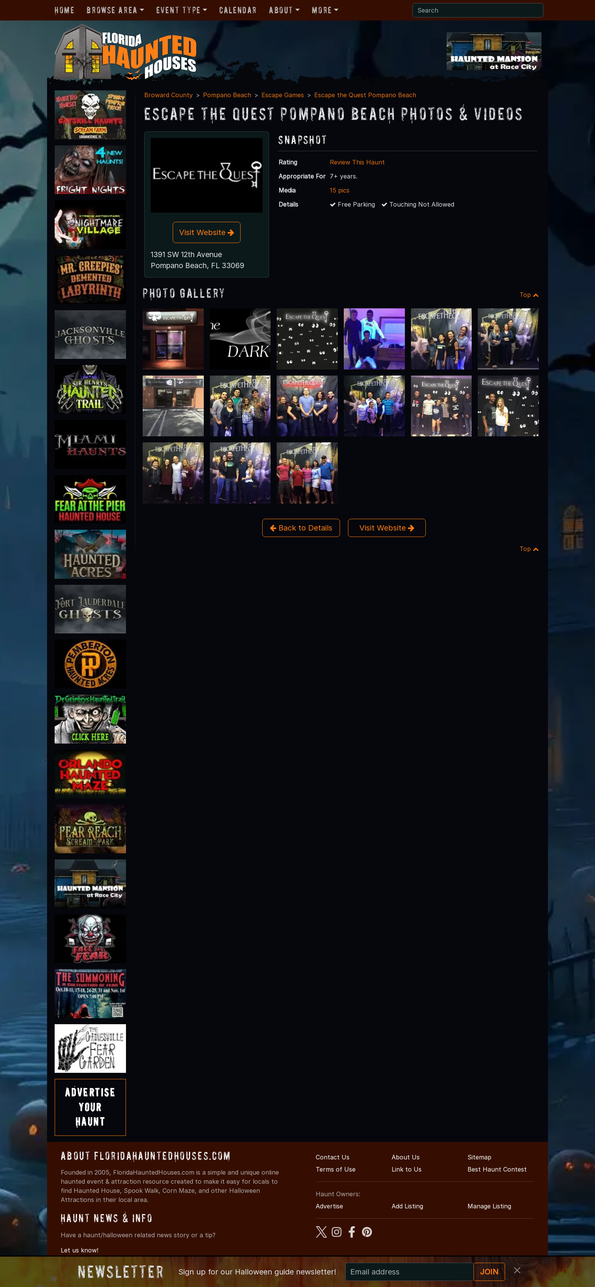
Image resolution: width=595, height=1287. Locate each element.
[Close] (517, 1270)
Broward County (168, 95)
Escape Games (282, 95)
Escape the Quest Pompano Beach (365, 95)
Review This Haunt (357, 162)
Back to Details (301, 527)
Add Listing (407, 1206)
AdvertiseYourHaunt (90, 1107)
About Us (406, 1157)
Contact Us (332, 1157)
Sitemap (479, 1157)
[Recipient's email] (409, 1272)
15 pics (339, 190)
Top (529, 294)
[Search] (477, 10)
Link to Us (407, 1169)
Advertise (329, 1206)
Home (64, 10)
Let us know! (79, 1250)
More (322, 10)
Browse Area (112, 10)
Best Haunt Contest (497, 1169)
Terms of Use (336, 1169)
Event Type (178, 10)
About (281, 10)
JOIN (489, 1271)
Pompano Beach (227, 95)
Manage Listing (489, 1206)
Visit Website (206, 232)
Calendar (238, 10)
